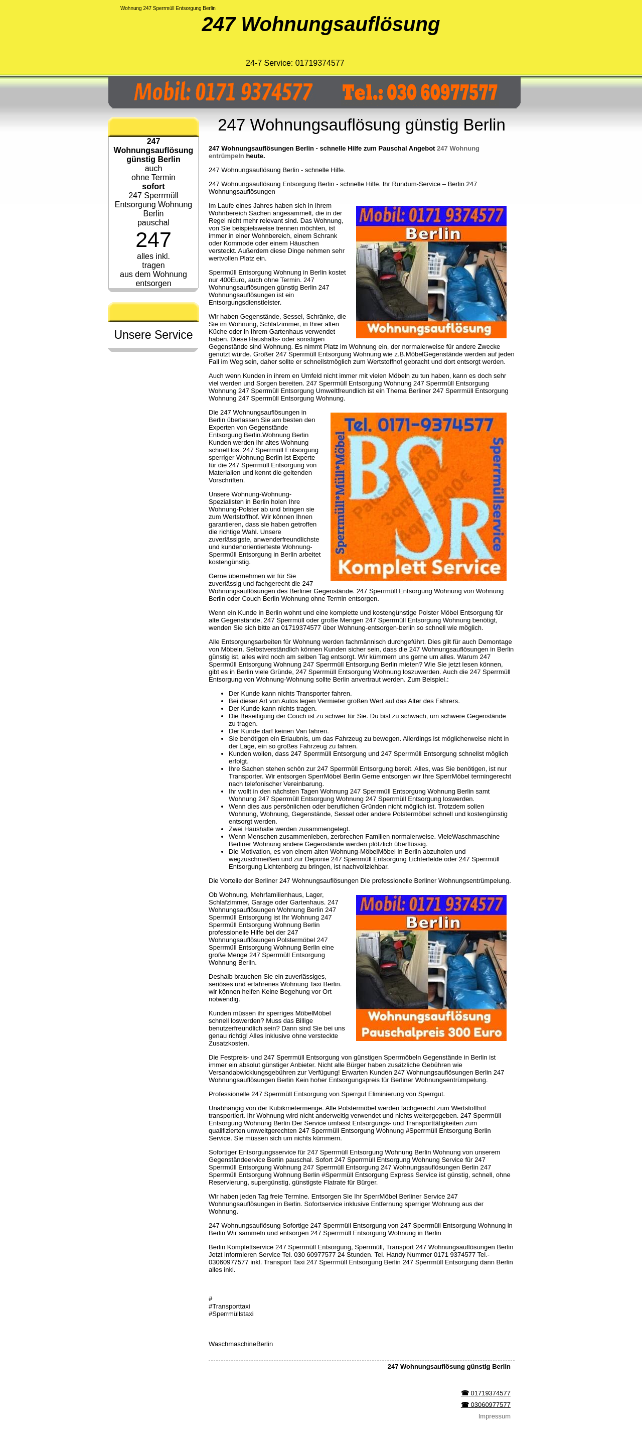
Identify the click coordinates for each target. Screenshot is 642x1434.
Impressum (494, 1416)
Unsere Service (153, 334)
